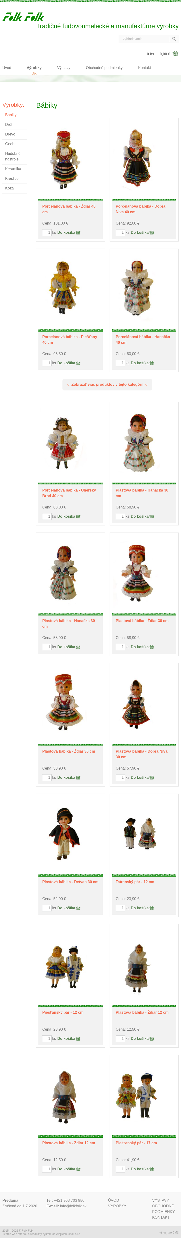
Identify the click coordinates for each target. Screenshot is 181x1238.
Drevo (10, 134)
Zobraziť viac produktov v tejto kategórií (107, 384)
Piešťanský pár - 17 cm (136, 1143)
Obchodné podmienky (104, 68)
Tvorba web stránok (14, 1234)
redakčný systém (41, 1234)
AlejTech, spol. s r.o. (68, 1234)
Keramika (13, 169)
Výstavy (63, 68)
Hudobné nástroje (13, 156)
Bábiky (10, 115)
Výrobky (34, 68)
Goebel (11, 144)
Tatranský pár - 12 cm (135, 882)
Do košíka (66, 232)
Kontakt (144, 68)
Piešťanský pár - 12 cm (62, 1012)
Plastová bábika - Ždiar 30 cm (142, 621)
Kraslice (12, 178)
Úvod (6, 68)
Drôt (8, 125)
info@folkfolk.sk (73, 1206)
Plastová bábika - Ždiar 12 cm (142, 1012)
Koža (9, 188)
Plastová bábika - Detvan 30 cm (70, 882)
